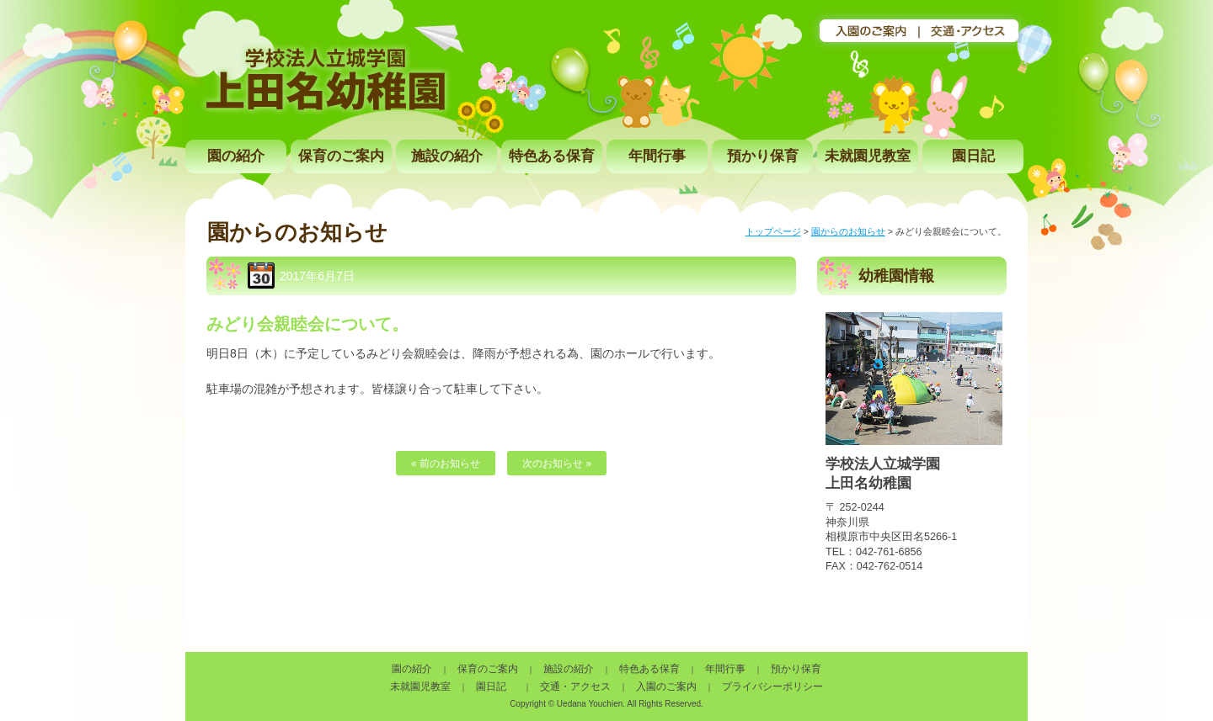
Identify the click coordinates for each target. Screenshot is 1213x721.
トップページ (773, 231)
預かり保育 (763, 156)
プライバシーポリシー (772, 686)
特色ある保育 (552, 156)
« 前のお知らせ (445, 463)
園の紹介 (236, 156)
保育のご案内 (341, 156)
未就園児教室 (868, 156)
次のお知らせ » (556, 463)
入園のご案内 (666, 686)
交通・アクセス (575, 686)
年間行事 (657, 156)
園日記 (973, 156)
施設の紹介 (447, 156)
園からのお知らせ (848, 231)
